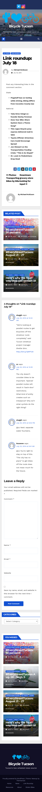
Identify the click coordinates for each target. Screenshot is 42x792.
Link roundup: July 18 (17, 61)
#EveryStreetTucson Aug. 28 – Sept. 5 (20, 676)
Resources (9, 787)
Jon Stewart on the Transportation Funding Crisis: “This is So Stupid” (22, 150)
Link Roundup (16, 53)
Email (7, 559)
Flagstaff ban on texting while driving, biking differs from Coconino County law (23, 101)
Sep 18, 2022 (12, 657)
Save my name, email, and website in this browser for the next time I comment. (20, 593)
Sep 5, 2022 (12, 681)
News (16, 275)
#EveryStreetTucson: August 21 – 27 (19, 254)
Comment (9, 499)
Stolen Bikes (30, 787)
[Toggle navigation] (21, 39)
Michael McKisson (21, 70)
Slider (32, 226)
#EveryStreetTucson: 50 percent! (19, 231)
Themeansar (20, 780)
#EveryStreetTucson (13, 226)
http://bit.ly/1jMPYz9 (24, 352)
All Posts (6, 53)
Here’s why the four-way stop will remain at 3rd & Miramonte (21, 280)
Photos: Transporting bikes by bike (12, 178)
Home (9, 783)
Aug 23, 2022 (13, 729)
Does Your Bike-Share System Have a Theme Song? (20, 123)
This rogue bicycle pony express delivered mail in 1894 (22, 132)
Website (7, 573)
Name (7, 545)
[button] (38, 39)
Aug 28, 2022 (13, 705)
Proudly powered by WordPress (14, 778)
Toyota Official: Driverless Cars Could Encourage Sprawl (22, 141)
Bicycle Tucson (21, 26)
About (19, 787)
